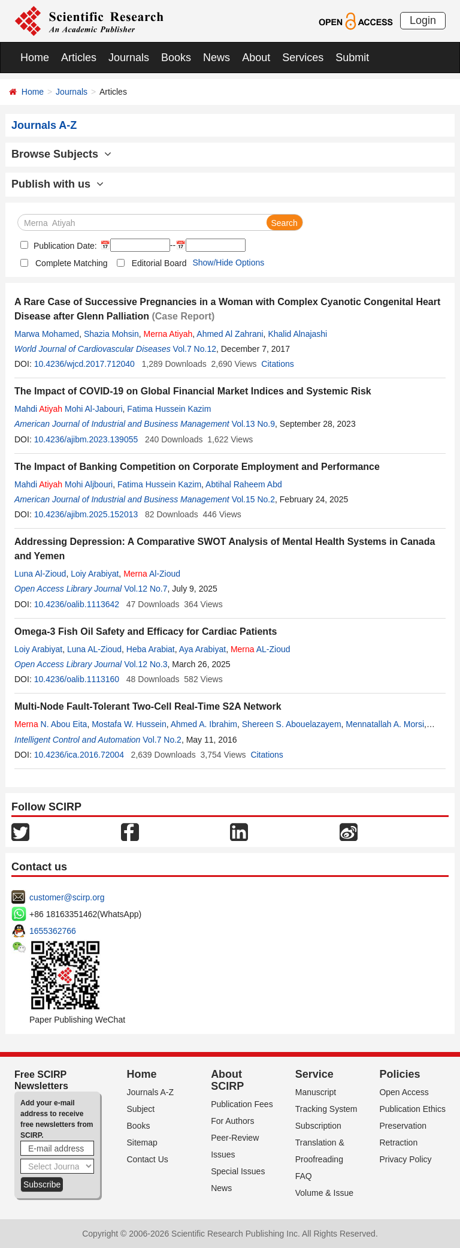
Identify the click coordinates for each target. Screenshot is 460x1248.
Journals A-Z (150, 1092)
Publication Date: (64, 246)
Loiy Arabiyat (95, 573)
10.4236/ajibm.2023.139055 (86, 439)
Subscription (318, 1126)
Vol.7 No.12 (194, 349)
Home (34, 58)
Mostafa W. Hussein (129, 724)
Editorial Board (159, 263)
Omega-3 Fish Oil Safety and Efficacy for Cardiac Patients (145, 631)
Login (423, 20)
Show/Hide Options (228, 262)
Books (176, 58)
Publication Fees (242, 1104)
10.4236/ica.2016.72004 (79, 754)
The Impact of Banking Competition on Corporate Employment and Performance (197, 467)
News (216, 58)
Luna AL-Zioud (94, 649)
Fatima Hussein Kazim (169, 409)
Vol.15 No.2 (253, 499)
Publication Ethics (412, 1109)
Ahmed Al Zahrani (229, 334)
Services (302, 58)
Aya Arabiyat (202, 649)
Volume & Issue (324, 1193)
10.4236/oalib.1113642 (76, 604)
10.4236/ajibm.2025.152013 (86, 514)
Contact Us (147, 1159)
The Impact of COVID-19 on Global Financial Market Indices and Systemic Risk (192, 391)
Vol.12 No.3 (145, 664)
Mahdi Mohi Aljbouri (63, 484)
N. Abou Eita (50, 724)
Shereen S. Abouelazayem (291, 724)
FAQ (303, 1176)
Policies (399, 1074)
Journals (128, 58)
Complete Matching (71, 263)
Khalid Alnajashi (297, 334)
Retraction (398, 1142)
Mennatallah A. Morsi (385, 724)
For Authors (232, 1121)
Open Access (404, 1092)
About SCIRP (227, 1080)
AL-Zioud (260, 649)
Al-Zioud (151, 573)
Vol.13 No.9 (253, 424)
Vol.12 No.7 (145, 588)
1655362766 (52, 931)
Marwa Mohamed (46, 334)
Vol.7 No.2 (162, 739)
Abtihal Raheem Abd (243, 484)
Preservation (402, 1126)
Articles (78, 58)
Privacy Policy (405, 1159)
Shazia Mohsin (111, 334)
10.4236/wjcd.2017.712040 (84, 364)
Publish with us (57, 184)
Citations (277, 364)
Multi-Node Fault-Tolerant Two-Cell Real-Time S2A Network (148, 706)
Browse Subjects (61, 154)
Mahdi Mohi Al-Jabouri (68, 409)
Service (314, 1074)
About (256, 58)
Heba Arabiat (150, 649)
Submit (352, 58)
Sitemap (142, 1142)
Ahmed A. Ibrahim (204, 724)
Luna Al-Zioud (40, 573)
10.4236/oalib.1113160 (76, 679)
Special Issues (238, 1171)
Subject (141, 1109)
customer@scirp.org (66, 897)
